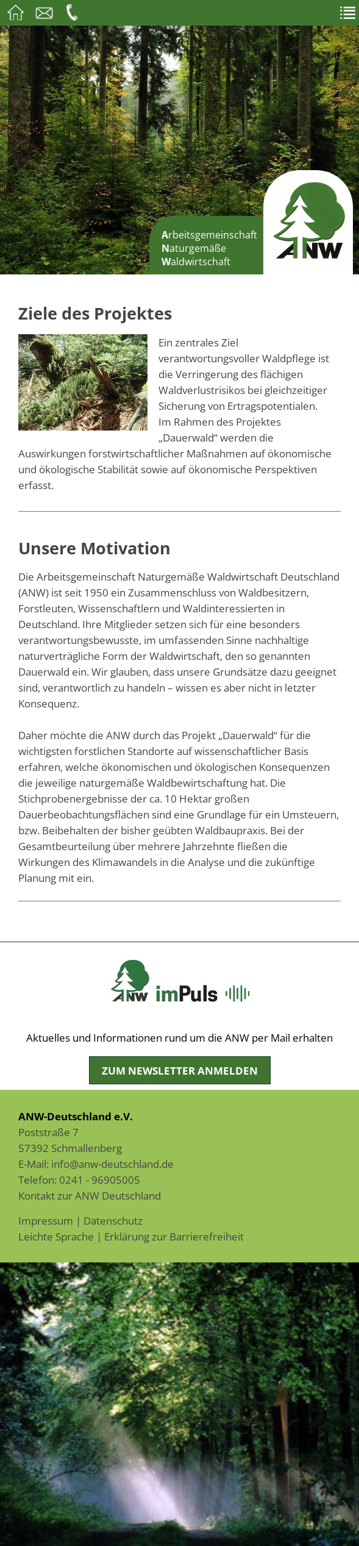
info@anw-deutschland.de (112, 1163)
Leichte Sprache (56, 1236)
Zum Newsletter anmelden (180, 1070)
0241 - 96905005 (99, 1179)
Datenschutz (113, 1220)
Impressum (45, 1220)
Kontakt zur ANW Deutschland (89, 1195)
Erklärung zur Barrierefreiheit (174, 1236)
